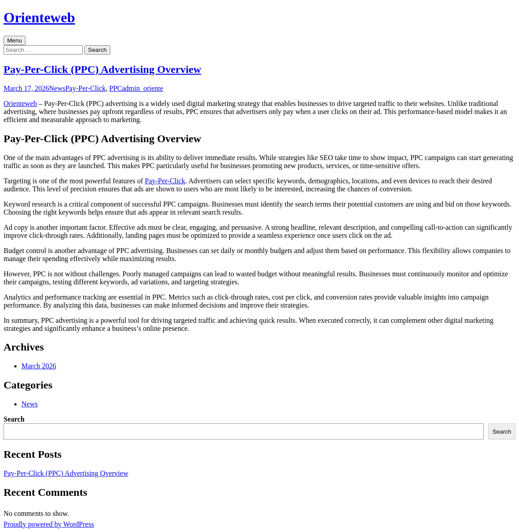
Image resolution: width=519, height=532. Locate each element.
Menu (14, 40)
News (57, 88)
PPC (115, 88)
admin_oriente (142, 88)
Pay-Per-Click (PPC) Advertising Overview (102, 69)
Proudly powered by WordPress (49, 524)
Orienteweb (20, 103)
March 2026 (38, 366)
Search (14, 419)
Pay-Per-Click (85, 88)
